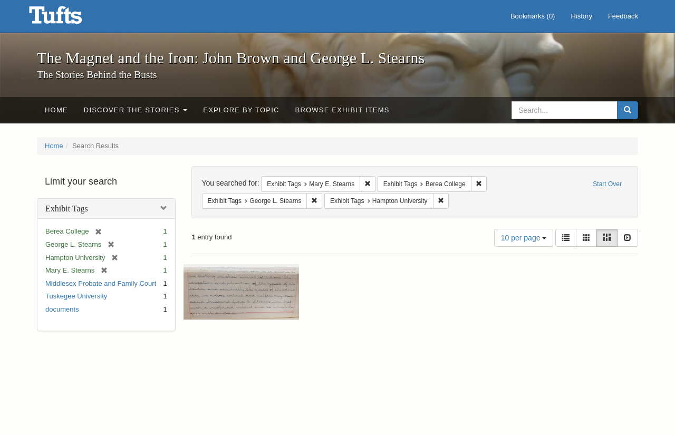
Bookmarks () (532, 16)
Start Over (607, 184)
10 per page (524, 238)
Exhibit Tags (66, 208)
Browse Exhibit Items (342, 110)
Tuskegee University (76, 296)
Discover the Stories (136, 110)
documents (62, 309)
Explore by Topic (241, 110)
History (581, 16)
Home (56, 110)
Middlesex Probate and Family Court (100, 283)
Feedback (623, 16)
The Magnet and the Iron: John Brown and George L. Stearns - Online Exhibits (68, 18)
